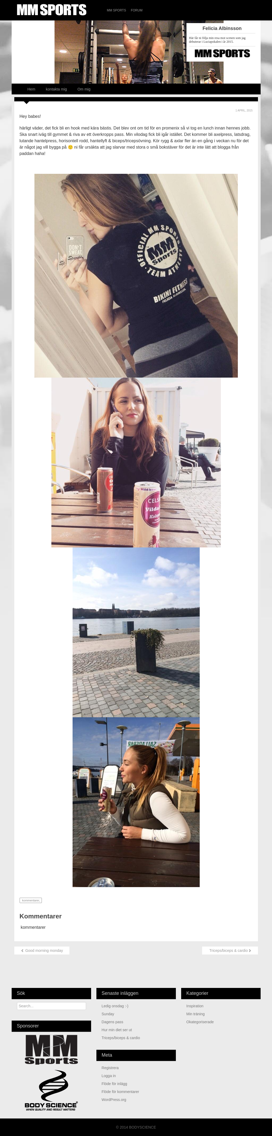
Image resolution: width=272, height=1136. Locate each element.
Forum (136, 10)
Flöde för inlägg (114, 1084)
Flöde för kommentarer (120, 1092)
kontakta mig (56, 89)
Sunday (108, 1014)
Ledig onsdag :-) (115, 1006)
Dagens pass (112, 1022)
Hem (31, 89)
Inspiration (195, 1006)
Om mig (83, 89)
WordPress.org (114, 1100)
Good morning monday (42, 950)
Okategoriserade (200, 1022)
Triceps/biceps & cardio (230, 950)
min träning (195, 1014)
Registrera (110, 1068)
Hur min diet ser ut (117, 1030)
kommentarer (30, 900)
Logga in (109, 1076)
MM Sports (116, 10)
